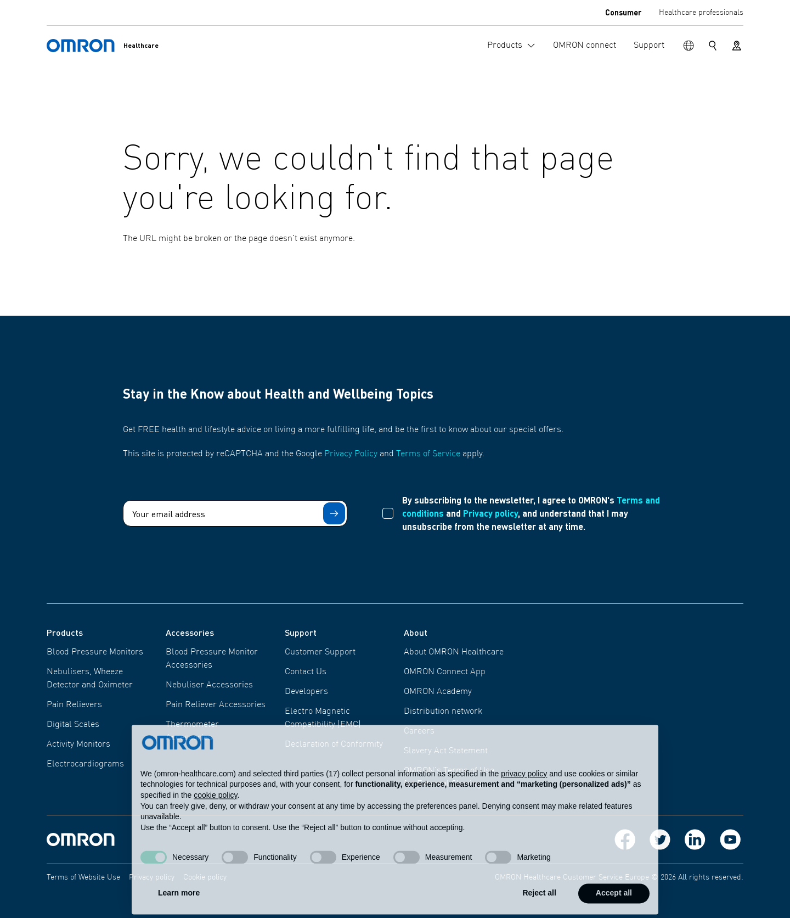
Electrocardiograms (85, 764)
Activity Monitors (78, 744)
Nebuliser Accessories (209, 685)
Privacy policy (490, 513)
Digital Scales (73, 724)
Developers (306, 691)
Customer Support (320, 652)
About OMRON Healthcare (454, 652)
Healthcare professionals (701, 12)
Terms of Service (428, 454)
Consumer (623, 12)
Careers (419, 731)
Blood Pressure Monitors (95, 652)
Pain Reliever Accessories (216, 705)
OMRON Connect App (445, 672)
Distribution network (443, 711)
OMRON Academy (438, 691)
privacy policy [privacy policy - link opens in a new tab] (524, 791)
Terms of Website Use (83, 877)
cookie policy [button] (215, 812)
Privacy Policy (350, 454)
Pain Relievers (74, 705)
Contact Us (305, 672)
